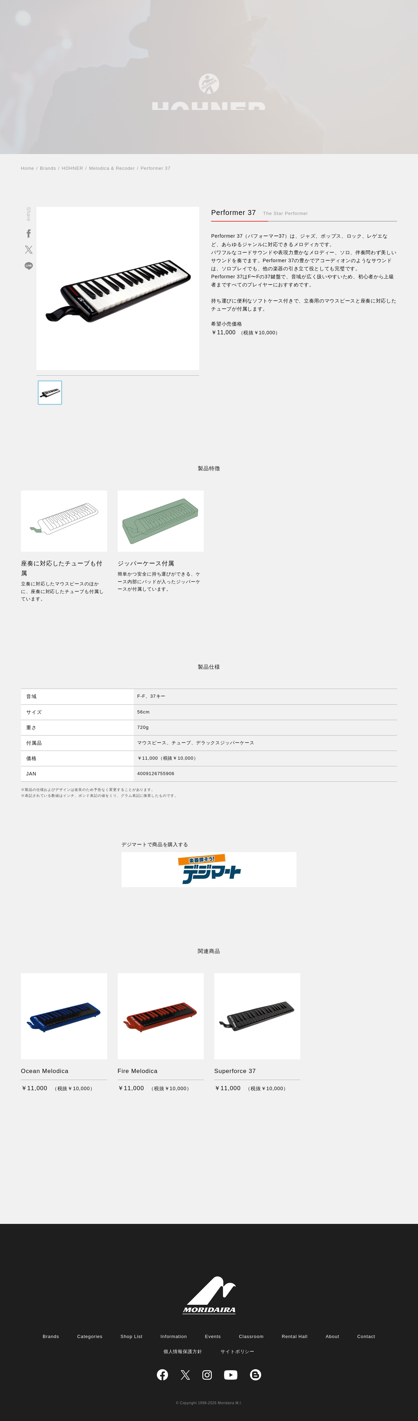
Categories (89, 1336)
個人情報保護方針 (183, 1351)
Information (174, 1336)
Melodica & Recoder (112, 168)
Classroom (251, 1336)
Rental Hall (295, 1336)
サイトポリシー (238, 1351)
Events (213, 1336)
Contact (366, 1336)
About (332, 1336)
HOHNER (72, 168)
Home (27, 168)
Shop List (131, 1336)
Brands (48, 168)
